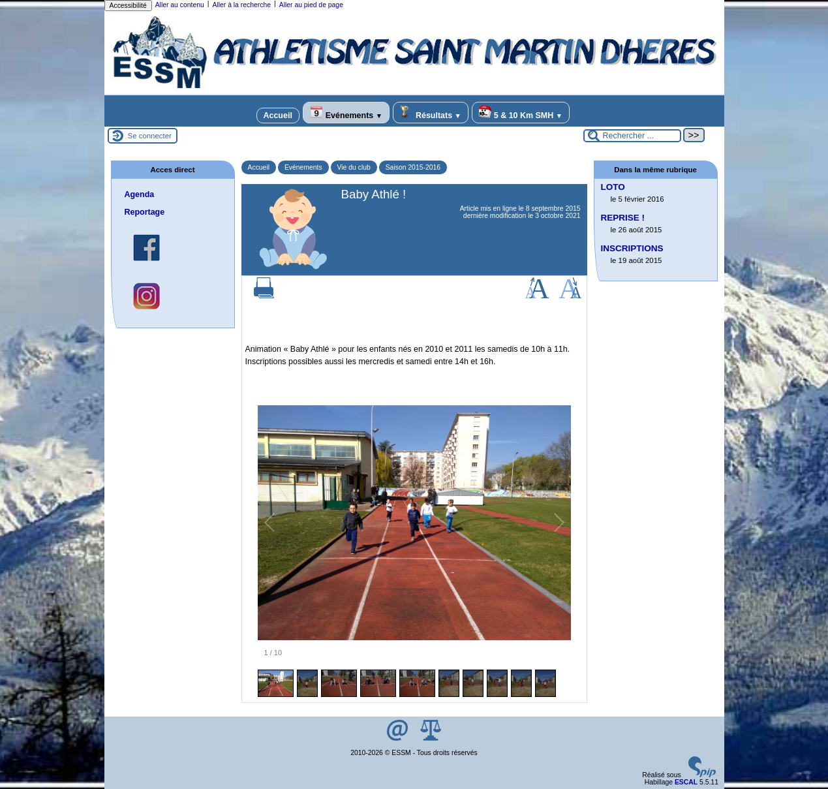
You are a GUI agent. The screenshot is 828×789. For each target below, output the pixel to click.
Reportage (145, 212)
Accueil (278, 115)
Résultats (430, 112)
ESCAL (686, 782)
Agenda (140, 194)
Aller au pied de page (311, 4)
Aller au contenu (179, 4)
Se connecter (150, 136)
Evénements (346, 112)
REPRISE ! (623, 218)
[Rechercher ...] (632, 135)
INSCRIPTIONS (632, 248)
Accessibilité (128, 5)
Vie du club (354, 167)
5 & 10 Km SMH (520, 112)
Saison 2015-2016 (413, 167)
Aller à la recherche (241, 4)
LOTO (613, 187)
